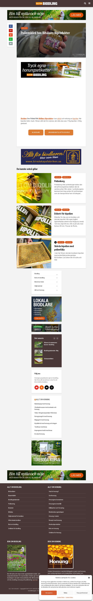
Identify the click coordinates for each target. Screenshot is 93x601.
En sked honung (39, 434)
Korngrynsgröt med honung (43, 416)
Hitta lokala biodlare (14, 520)
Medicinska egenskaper (56, 512)
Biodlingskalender (14, 500)
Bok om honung (54, 528)
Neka (65, 593)
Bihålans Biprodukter (46, 119)
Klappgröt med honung (41, 420)
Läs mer (35, 580)
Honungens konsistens (56, 500)
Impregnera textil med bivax (43, 430)
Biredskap (65, 209)
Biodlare (24, 119)
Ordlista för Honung (55, 532)
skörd (59, 119)
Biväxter (10, 508)
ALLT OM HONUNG (43, 399)
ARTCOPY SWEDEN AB (33, 588)
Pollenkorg (59, 181)
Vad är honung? (54, 491)
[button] (89, 578)
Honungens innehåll (55, 504)
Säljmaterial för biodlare (16, 516)
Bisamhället (66, 177)
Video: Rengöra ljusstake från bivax (45, 413)
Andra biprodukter (54, 524)
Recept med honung (55, 520)
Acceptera (49, 593)
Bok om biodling (39, 278)
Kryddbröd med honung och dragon (45, 423)
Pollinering (11, 504)
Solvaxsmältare (48, 358)
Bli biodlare (36, 132)
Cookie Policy (61, 597)
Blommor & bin (39, 282)
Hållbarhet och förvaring (56, 508)
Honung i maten (54, 516)
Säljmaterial (38, 286)
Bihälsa (10, 512)
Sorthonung (52, 495)
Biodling (37, 273)
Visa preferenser (82, 593)
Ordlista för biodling (14, 528)
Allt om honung (39, 290)
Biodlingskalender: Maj (51, 350)
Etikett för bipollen (63, 213)
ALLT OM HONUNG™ (14, 588)
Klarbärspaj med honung (42, 404)
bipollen (75, 119)
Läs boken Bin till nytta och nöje (59, 132)
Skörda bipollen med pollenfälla (64, 247)
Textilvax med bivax (40, 427)
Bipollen (24, 28)
